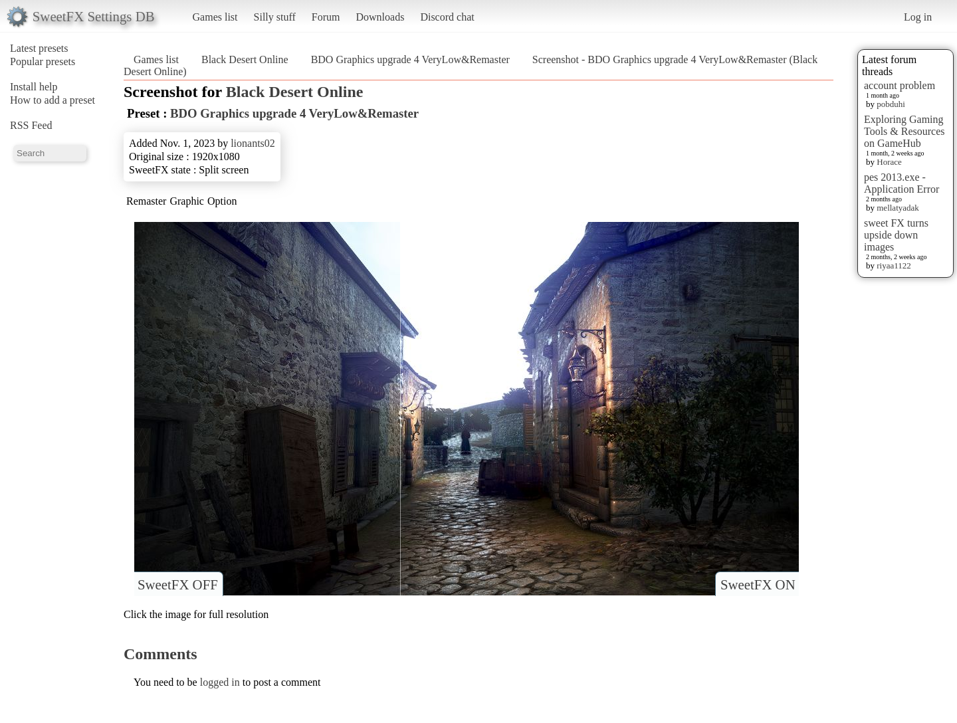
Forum (326, 17)
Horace (889, 162)
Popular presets (42, 61)
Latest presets (39, 48)
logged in (220, 682)
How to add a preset (52, 100)
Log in (918, 17)
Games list (215, 17)
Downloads (380, 17)
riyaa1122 (894, 265)
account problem (899, 85)
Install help (34, 86)
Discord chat (447, 17)
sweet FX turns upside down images (896, 235)
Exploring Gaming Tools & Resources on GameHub (904, 131)
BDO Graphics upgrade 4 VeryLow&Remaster (410, 59)
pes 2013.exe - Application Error (901, 183)
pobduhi (891, 104)
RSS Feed (31, 125)
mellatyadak (898, 208)
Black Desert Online (244, 59)
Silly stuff (275, 17)
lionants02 (253, 143)
